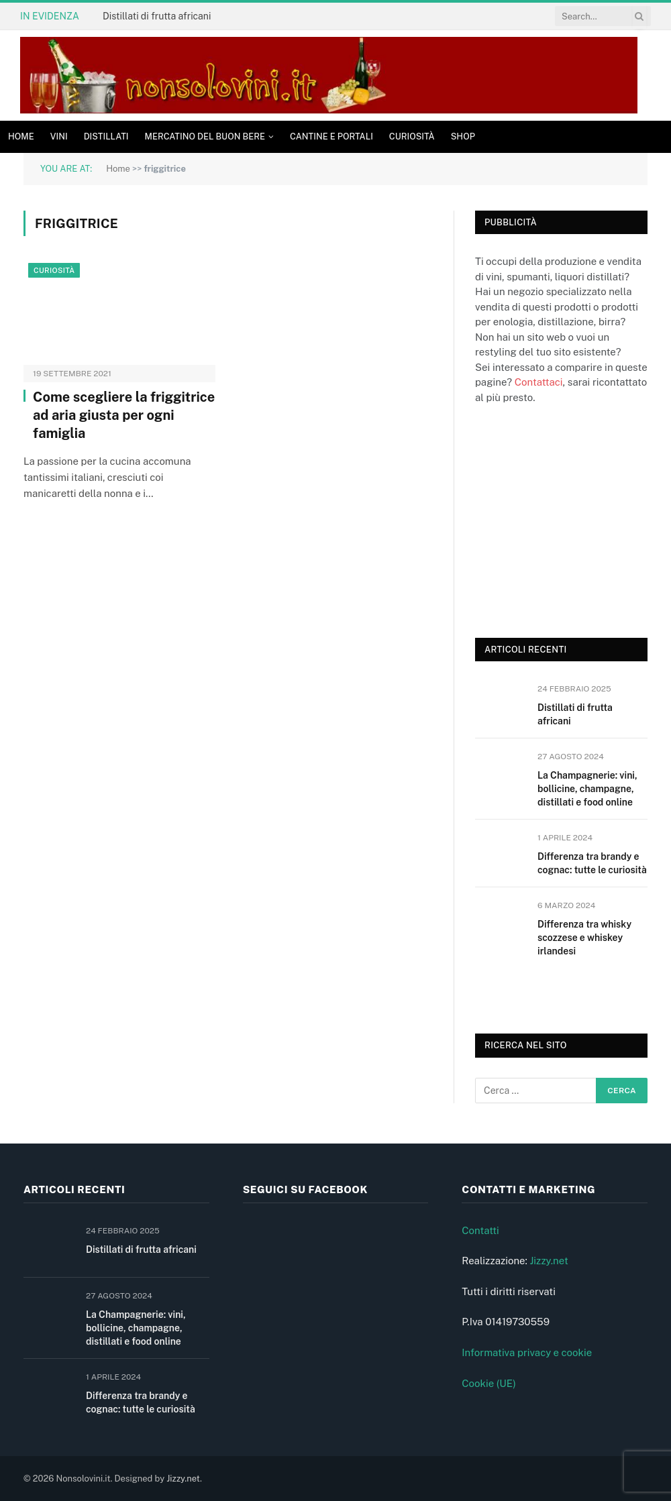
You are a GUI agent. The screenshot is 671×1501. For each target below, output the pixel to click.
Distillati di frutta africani (157, 16)
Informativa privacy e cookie (527, 1352)
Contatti (480, 1230)
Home (21, 136)
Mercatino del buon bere (205, 136)
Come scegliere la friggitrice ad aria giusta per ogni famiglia (124, 415)
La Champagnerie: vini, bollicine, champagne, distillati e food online (587, 789)
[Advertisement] (572, 519)
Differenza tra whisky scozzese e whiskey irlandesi (584, 937)
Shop (463, 136)
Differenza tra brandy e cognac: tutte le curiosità (592, 863)
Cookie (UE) (489, 1383)
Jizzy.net (548, 1260)
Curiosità (412, 136)
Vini (59, 136)
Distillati (106, 136)
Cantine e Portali (331, 136)
